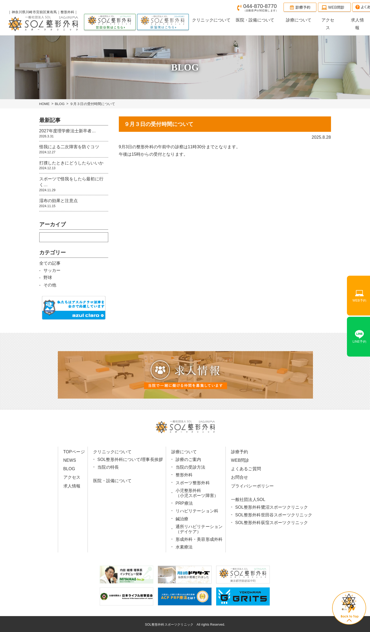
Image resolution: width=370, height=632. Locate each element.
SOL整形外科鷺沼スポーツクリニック (271, 507)
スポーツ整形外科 (193, 483)
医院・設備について (112, 480)
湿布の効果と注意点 (73, 203)
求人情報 (72, 486)
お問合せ (239, 477)
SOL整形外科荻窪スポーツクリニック (271, 522)
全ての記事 (50, 263)
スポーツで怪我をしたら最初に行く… (73, 185)
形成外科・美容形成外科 (199, 539)
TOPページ (74, 452)
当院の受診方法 (191, 467)
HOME (44, 104)
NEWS (69, 460)
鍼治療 (182, 519)
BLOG (60, 104)
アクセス (72, 477)
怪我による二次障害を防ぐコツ (73, 149)
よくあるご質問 (246, 469)
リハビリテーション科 (197, 511)
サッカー (52, 270)
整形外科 (184, 475)
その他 (49, 285)
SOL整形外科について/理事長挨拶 (130, 459)
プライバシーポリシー (252, 486)
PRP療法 (184, 503)
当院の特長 (108, 467)
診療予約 (239, 452)
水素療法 (184, 547)
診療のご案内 (188, 459)
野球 (47, 277)
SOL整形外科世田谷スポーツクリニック (273, 515)
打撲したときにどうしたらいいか (73, 166)
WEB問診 (240, 460)
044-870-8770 (260, 7)
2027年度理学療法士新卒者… (73, 133)
